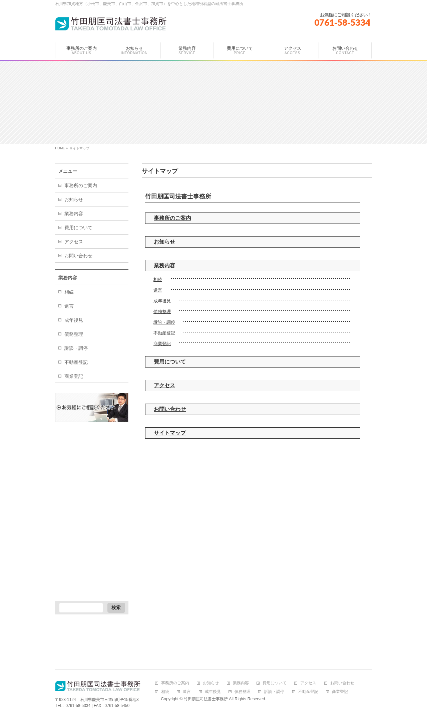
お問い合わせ (170, 409)
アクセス (164, 385)
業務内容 (164, 265)
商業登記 (162, 343)
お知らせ (164, 242)
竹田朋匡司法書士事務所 (178, 196)
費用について (170, 362)
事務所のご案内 (172, 218)
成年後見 (162, 300)
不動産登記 (164, 332)
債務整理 (162, 311)
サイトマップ (170, 433)
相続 (157, 279)
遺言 (157, 290)
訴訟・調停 (164, 322)
